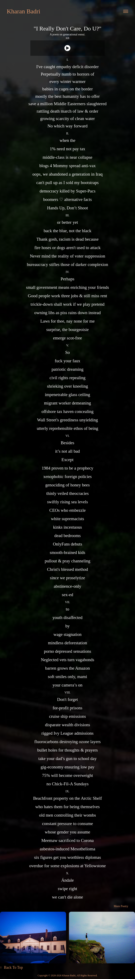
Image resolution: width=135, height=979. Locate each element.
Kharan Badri (23, 11)
